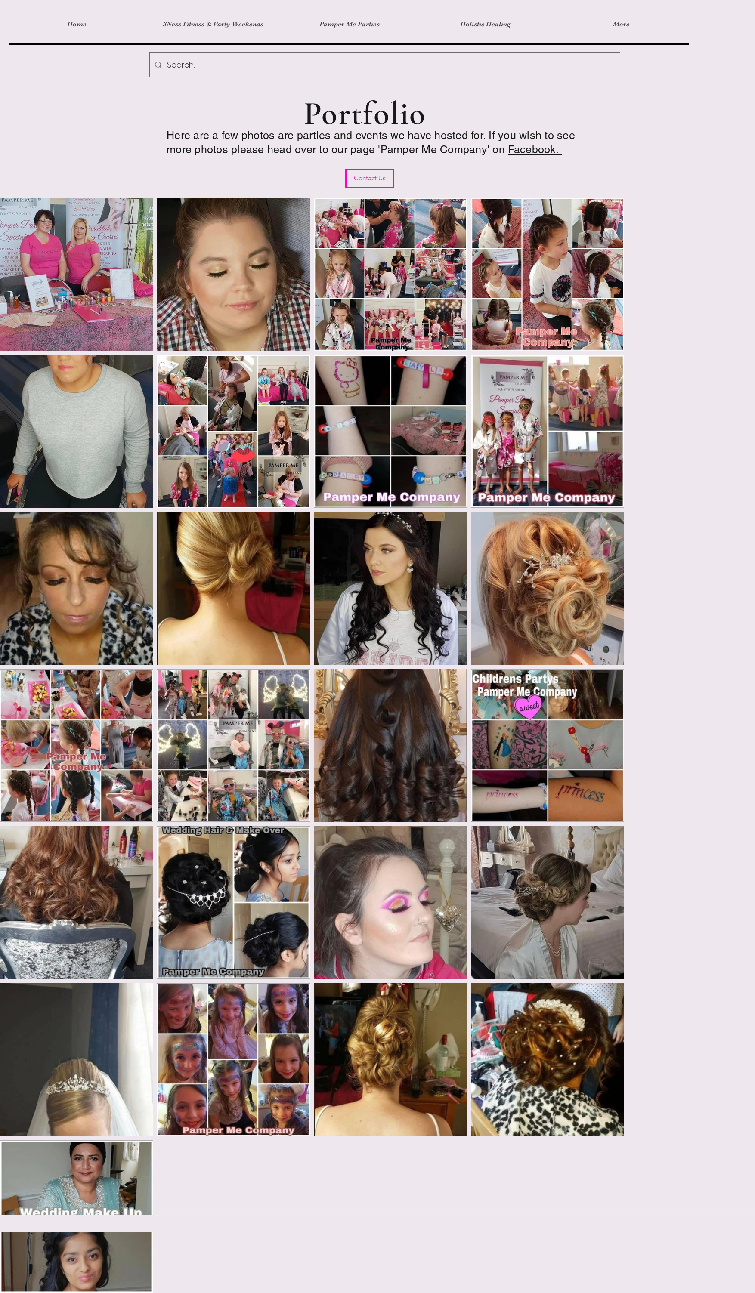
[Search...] (384, 65)
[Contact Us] (369, 178)
